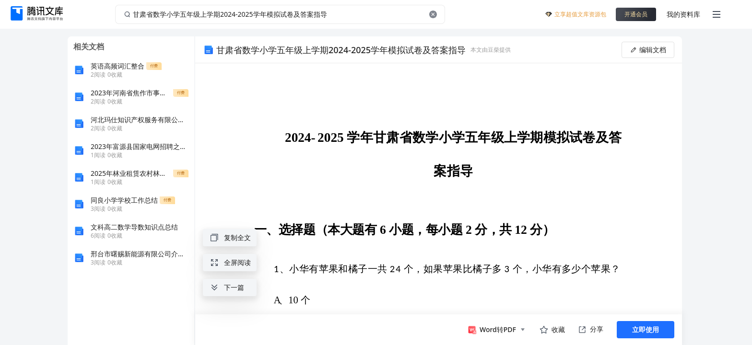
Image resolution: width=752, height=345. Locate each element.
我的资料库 (683, 14)
